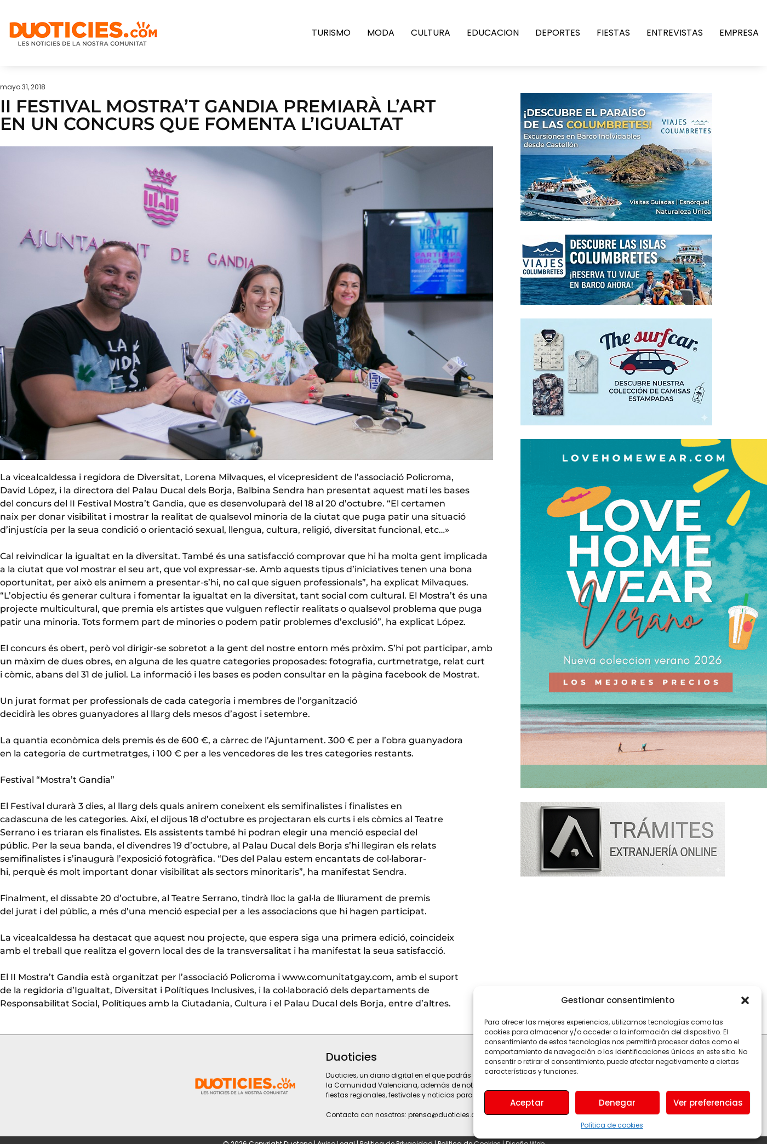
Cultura (430, 32)
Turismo (331, 32)
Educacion (493, 32)
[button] (745, 1000)
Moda (380, 32)
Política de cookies (612, 1125)
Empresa (739, 32)
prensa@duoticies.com (447, 1114)
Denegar (617, 1102)
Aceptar (527, 1102)
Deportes (557, 32)
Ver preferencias (708, 1102)
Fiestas (613, 32)
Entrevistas (674, 32)
